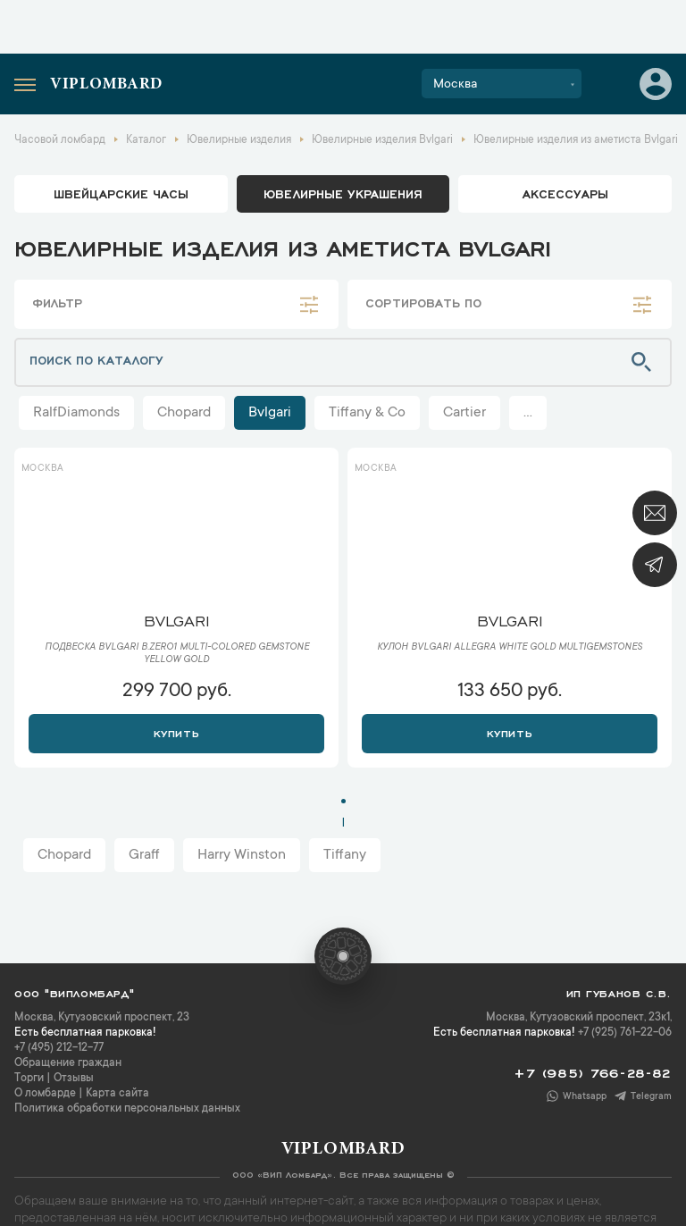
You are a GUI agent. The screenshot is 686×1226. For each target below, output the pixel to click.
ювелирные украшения (343, 193)
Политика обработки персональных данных (127, 1109)
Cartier (464, 413)
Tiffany (344, 855)
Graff (144, 855)
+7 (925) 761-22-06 (625, 1033)
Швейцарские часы (121, 193)
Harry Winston (241, 855)
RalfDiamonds (76, 413)
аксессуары (565, 193)
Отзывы (74, 1078)
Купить (176, 732)
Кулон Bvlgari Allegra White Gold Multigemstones (509, 647)
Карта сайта (117, 1093)
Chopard (184, 413)
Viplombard (106, 85)
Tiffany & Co (367, 413)
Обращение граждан (67, 1063)
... (527, 413)
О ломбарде (45, 1093)
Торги (29, 1078)
